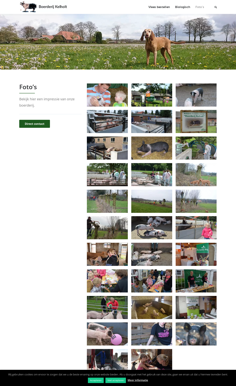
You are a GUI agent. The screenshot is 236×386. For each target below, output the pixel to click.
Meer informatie (138, 380)
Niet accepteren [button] (116, 380)
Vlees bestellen (159, 7)
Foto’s (199, 7)
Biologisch (182, 7)
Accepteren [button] (96, 380)
